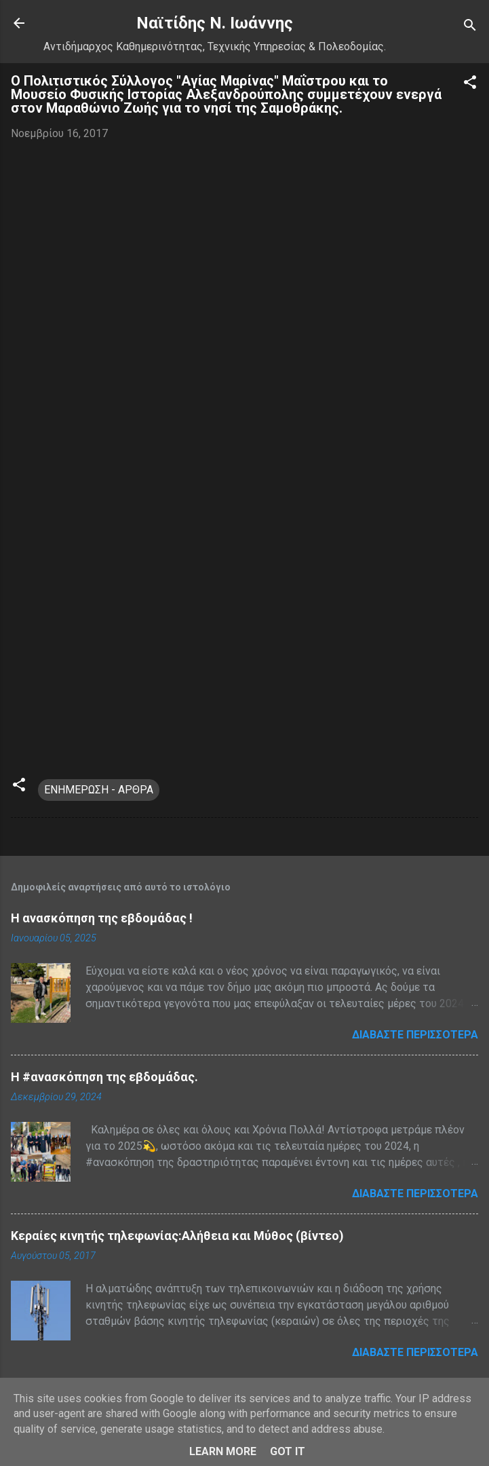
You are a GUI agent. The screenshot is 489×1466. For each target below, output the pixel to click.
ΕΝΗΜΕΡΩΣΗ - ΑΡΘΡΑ (98, 789)
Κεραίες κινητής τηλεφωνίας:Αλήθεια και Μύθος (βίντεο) (177, 1235)
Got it (287, 1451)
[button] (470, 84)
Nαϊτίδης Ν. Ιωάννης (214, 23)
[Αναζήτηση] (470, 27)
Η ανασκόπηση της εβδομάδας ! (102, 918)
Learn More (222, 1451)
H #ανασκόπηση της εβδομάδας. (104, 1077)
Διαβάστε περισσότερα (415, 1034)
